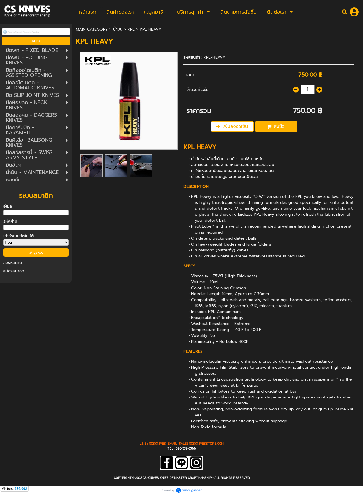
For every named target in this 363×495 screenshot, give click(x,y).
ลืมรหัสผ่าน (12, 263)
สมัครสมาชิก (13, 271)
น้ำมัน (118, 29)
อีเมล (7, 206)
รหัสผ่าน (10, 221)
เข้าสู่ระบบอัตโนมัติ (18, 236)
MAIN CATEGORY (92, 29)
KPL (131, 29)
